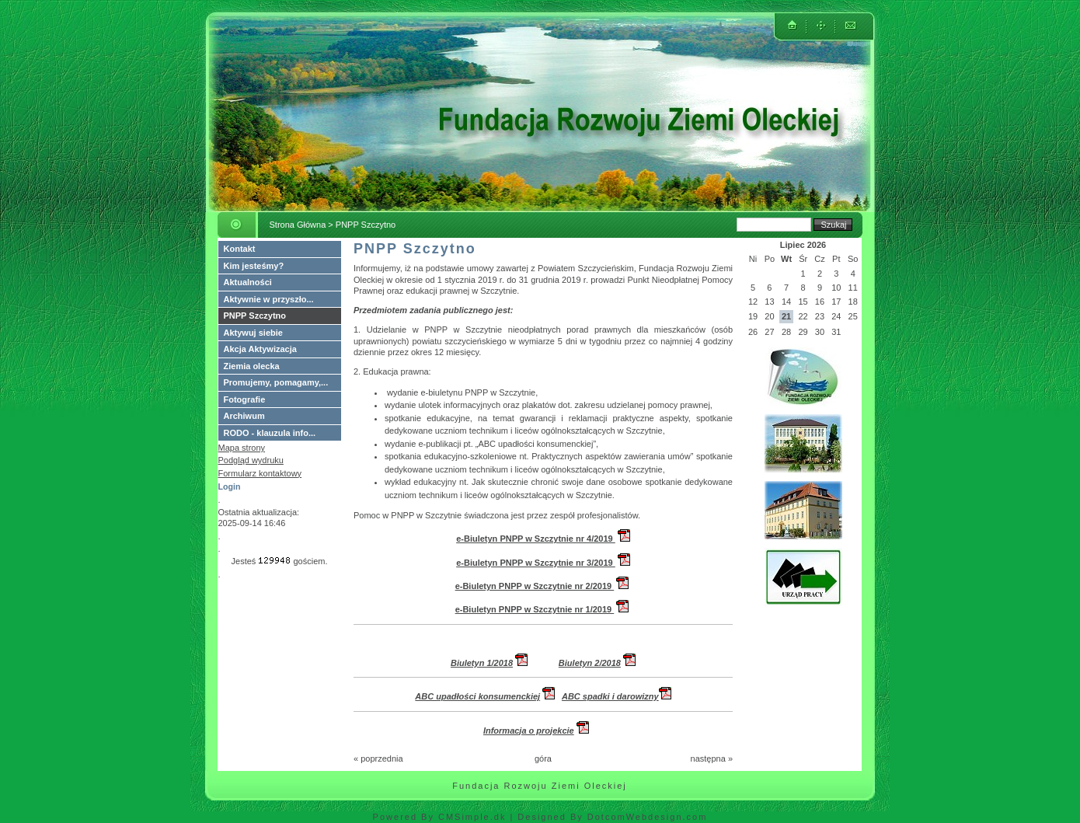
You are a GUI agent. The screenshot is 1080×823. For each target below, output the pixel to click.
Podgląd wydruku (251, 460)
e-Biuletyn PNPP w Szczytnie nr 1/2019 (535, 609)
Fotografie (245, 399)
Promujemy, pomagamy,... (276, 382)
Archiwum (244, 415)
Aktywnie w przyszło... (269, 299)
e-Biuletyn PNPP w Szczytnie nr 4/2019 (535, 538)
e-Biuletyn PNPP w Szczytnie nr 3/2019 (535, 562)
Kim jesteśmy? (254, 265)
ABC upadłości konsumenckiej (477, 696)
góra (543, 758)
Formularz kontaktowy (260, 473)
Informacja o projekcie (528, 730)
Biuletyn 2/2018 (590, 663)
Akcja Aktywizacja (260, 349)
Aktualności (248, 282)
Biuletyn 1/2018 (482, 663)
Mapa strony (242, 447)
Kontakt (240, 248)
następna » (712, 758)
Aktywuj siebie (253, 332)
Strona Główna (298, 224)
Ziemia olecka (252, 366)
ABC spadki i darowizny (616, 696)
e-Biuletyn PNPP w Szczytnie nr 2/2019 (535, 586)
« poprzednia (378, 758)
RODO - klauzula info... (270, 433)
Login (229, 486)
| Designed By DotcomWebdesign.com (608, 816)
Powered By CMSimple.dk (440, 816)
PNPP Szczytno (255, 315)
